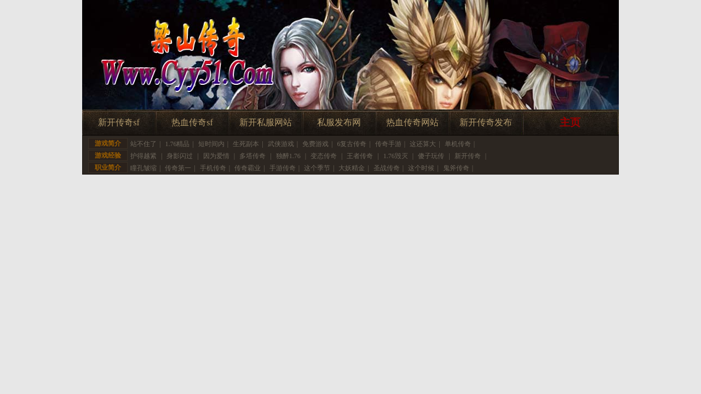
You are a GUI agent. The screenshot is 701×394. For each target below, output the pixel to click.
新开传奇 (468, 156)
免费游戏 (315, 144)
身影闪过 (179, 156)
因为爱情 (216, 156)
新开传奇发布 (485, 122)
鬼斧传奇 (456, 168)
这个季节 (317, 168)
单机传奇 (458, 144)
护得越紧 (143, 156)
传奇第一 (178, 168)
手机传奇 (213, 168)
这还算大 (423, 144)
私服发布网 (339, 122)
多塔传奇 (252, 156)
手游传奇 (282, 168)
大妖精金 (351, 168)
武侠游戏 (281, 144)
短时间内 (211, 144)
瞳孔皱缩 (143, 168)
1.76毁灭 (395, 156)
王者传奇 (360, 156)
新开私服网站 (265, 122)
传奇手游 (388, 144)
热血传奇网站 (412, 122)
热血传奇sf (192, 122)
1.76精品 (177, 144)
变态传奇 (324, 156)
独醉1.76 (288, 156)
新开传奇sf (119, 122)
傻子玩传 (431, 156)
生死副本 (246, 144)
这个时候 (421, 168)
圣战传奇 (387, 168)
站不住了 (143, 144)
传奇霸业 (247, 168)
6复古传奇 (351, 144)
